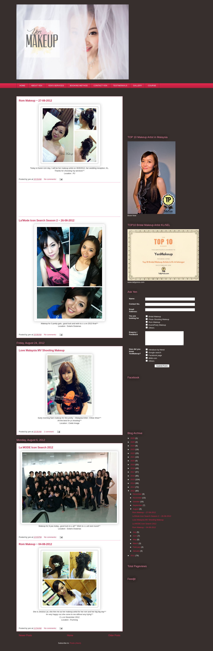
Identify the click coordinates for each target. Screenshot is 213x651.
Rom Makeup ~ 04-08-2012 (35, 544)
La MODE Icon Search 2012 (36, 447)
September (138, 508)
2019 (132, 467)
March (136, 546)
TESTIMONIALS (120, 85)
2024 (132, 448)
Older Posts (114, 635)
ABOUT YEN (36, 85)
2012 (132, 493)
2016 (132, 478)
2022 (132, 456)
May (135, 542)
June (135, 538)
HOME (22, 85)
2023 (132, 452)
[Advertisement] (69, 199)
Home (70, 635)
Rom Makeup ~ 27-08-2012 (35, 100)
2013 (132, 490)
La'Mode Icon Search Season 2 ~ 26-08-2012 (46, 220)
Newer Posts (25, 635)
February (137, 550)
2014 (132, 486)
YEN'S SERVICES (56, 85)
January (136, 553)
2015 (132, 482)
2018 (132, 471)
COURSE (152, 85)
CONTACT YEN (100, 85)
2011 (132, 558)
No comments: (50, 179)
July (135, 535)
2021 (132, 460)
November (137, 500)
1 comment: (49, 432)
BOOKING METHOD (79, 85)
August (136, 512)
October (136, 504)
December (137, 497)
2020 (132, 463)
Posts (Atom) (75, 643)
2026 (132, 441)
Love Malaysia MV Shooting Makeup (41, 350)
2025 (132, 445)
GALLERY (137, 85)
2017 (132, 475)
